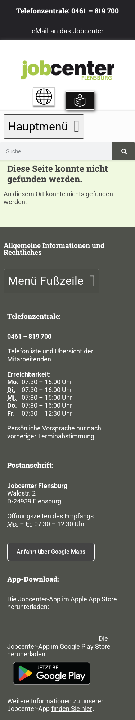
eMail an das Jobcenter (67, 31)
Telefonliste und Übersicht (45, 351)
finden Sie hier (71, 708)
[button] (44, 126)
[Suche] (123, 151)
